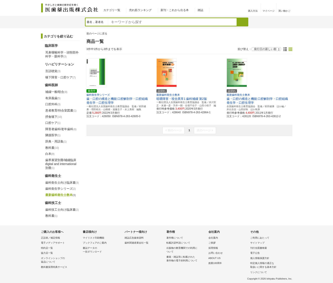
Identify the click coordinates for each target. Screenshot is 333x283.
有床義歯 (53, 98)
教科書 (52, 147)
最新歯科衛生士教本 (60, 195)
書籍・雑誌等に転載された (186, 259)
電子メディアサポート (53, 242)
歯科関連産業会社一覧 (136, 242)
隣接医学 (53, 135)
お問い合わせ (215, 253)
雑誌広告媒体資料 (134, 237)
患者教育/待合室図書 (61, 110)
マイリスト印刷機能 (93, 237)
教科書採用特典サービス (54, 267)
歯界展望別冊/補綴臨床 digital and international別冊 (60, 164)
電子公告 (255, 253)
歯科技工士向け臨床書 (62, 209)
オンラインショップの (61, 260)
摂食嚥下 (53, 116)
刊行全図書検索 (258, 248)
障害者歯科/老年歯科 (61, 129)
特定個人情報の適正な (270, 265)
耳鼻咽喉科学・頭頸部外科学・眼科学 (62, 54)
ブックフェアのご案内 (95, 242)
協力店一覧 (47, 253)
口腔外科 (53, 104)
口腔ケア (53, 123)
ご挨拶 (212, 242)
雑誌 (200, 10)
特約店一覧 (47, 248)
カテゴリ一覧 (111, 10)
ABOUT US (214, 258)
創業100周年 (215, 263)
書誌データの (102, 250)
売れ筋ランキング (140, 10)
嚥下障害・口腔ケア (60, 77)
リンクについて (258, 272)
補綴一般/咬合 (56, 92)
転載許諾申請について (178, 242)
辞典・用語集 (56, 141)
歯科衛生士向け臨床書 (62, 182)
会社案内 (213, 237)
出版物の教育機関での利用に (186, 250)
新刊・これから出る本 (175, 10)
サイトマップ (257, 242)
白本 (50, 153)
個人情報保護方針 (259, 258)
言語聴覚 (53, 71)
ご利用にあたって (259, 237)
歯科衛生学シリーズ (60, 188)
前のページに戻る (96, 33)
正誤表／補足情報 (50, 237)
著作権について (174, 237)
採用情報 (213, 248)
